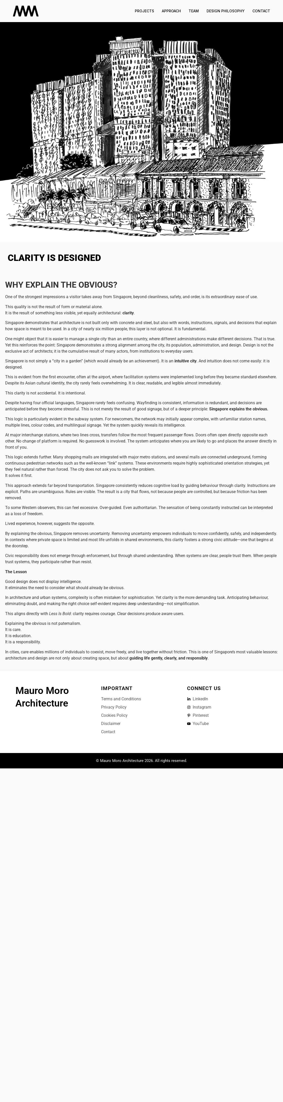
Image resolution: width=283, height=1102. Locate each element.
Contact (261, 11)
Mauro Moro (42, 690)
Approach (171, 11)
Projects (144, 11)
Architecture (41, 703)
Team (194, 11)
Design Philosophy (226, 11)
